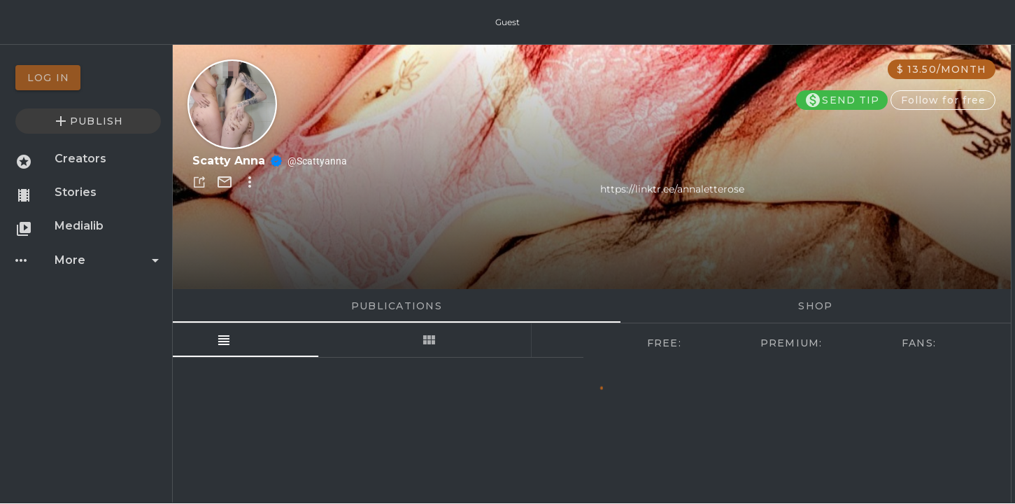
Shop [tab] (815, 306)
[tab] (275, 340)
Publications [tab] (395, 306)
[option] (88, 77)
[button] (199, 182)
